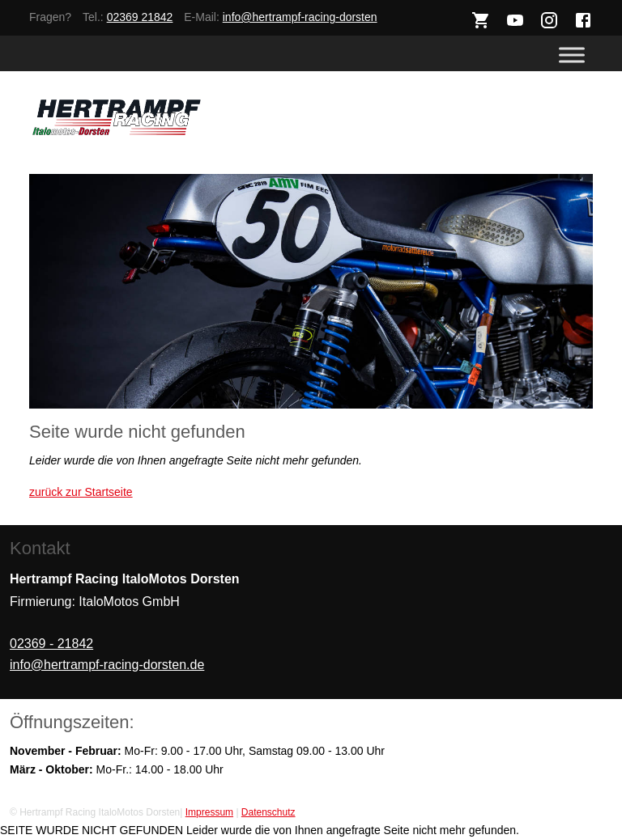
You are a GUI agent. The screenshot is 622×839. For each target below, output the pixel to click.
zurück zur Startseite (81, 491)
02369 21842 (140, 17)
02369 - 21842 (51, 643)
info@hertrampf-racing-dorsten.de (107, 665)
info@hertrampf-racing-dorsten (300, 17)
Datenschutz (268, 812)
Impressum (209, 812)
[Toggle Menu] (572, 55)
